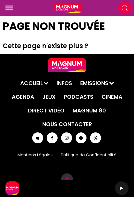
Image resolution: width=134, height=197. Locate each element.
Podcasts (78, 97)
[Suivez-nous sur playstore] (81, 137)
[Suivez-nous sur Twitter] (95, 137)
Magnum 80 (89, 110)
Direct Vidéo (46, 110)
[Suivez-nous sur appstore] (37, 137)
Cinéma (112, 97)
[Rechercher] (124, 8)
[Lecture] (122, 188)
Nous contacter (67, 124)
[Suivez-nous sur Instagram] (66, 137)
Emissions (94, 83)
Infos (64, 83)
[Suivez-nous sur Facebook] (52, 137)
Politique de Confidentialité (89, 155)
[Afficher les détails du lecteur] (67, 179)
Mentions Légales (35, 155)
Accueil (31, 83)
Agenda (23, 97)
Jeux (49, 97)
